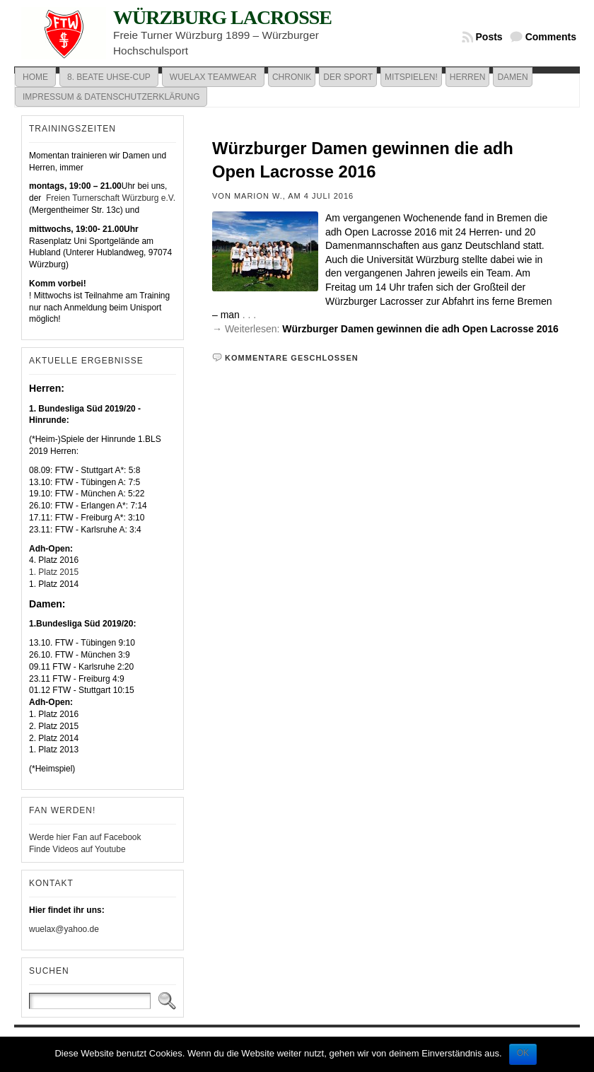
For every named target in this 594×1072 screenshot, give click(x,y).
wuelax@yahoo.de (64, 929)
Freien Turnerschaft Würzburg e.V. (109, 198)
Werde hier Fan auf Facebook (85, 837)
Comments (550, 36)
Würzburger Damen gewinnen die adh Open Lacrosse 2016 (420, 328)
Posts (489, 36)
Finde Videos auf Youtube (77, 849)
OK (523, 1053)
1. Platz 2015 (53, 572)
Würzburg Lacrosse (222, 17)
